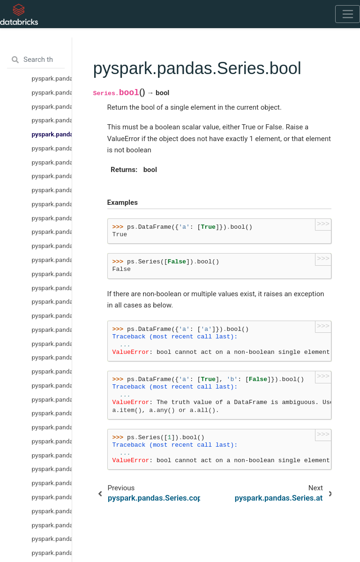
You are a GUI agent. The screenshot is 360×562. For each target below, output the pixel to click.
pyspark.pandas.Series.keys (52, 204)
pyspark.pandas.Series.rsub (52, 385)
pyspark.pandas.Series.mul (52, 329)
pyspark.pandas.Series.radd (52, 343)
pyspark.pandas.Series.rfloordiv (52, 511)
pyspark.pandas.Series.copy (52, 120)
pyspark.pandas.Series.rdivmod (52, 538)
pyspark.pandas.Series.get (52, 288)
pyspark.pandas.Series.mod (52, 468)
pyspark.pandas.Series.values (52, 92)
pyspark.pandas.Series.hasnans (52, 78)
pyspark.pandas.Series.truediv (52, 427)
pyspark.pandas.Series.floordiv (52, 497)
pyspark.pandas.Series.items (52, 231)
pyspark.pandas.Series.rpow (52, 455)
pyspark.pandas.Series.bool (52, 134)
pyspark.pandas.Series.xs (52, 273)
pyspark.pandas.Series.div (52, 315)
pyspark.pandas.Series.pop (52, 218)
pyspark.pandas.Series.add (52, 301)
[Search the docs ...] (36, 60)
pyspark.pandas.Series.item (52, 259)
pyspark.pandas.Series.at (52, 148)
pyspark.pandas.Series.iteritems (52, 245)
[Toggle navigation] (347, 14)
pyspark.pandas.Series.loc (52, 176)
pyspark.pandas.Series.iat (52, 162)
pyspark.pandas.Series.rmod (52, 483)
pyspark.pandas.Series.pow (52, 441)
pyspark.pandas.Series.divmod (52, 525)
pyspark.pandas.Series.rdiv (52, 357)
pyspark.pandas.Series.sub (52, 413)
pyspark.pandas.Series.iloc (52, 190)
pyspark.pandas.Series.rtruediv (52, 399)
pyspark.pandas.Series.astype (52, 106)
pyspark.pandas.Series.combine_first (52, 552)
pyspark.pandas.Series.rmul (52, 371)
